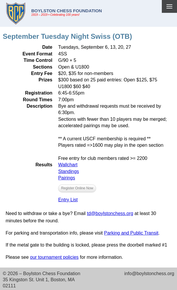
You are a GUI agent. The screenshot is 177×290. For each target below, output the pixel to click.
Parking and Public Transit (131, 232)
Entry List (68, 199)
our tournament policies (54, 257)
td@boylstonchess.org (110, 213)
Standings (68, 171)
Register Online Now (77, 188)
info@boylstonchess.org (149, 273)
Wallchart (67, 164)
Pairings (66, 177)
